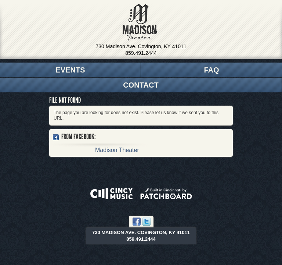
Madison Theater (140, 22)
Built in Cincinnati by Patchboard (166, 193)
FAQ (211, 70)
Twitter (146, 222)
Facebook (137, 222)
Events (70, 70)
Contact (140, 85)
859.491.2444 (141, 53)
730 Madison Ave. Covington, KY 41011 (141, 46)
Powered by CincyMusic (111, 193)
